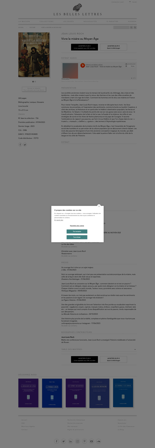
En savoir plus (58, 220)
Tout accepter (77, 231)
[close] (99, 206)
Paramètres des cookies (77, 226)
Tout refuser (77, 237)
